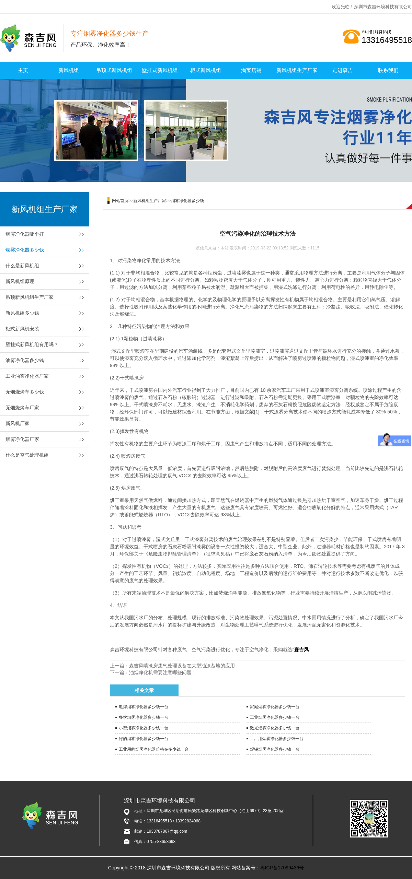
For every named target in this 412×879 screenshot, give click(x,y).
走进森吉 (342, 70)
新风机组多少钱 (22, 313)
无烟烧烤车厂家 (22, 407)
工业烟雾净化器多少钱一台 (274, 717)
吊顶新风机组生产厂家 (29, 297)
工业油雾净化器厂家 (27, 376)
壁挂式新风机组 (160, 70)
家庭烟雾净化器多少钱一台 (274, 706)
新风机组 (68, 70)
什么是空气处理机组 (27, 455)
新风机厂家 (17, 423)
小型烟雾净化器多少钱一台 (143, 728)
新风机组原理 (19, 281)
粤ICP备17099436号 (282, 867)
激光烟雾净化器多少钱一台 (274, 728)
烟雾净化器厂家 (22, 439)
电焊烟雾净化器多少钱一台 (143, 706)
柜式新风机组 (205, 70)
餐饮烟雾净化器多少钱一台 (143, 717)
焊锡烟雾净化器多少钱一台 (274, 749)
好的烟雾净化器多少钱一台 (143, 738)
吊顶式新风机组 (114, 70)
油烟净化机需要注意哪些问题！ (162, 672)
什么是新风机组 (22, 265)
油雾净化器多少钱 (24, 360)
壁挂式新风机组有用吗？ (31, 344)
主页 (23, 70)
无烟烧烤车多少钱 (24, 392)
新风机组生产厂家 (297, 70)
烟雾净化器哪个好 (24, 234)
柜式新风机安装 (22, 328)
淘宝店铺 (251, 70)
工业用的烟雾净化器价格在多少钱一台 (154, 749)
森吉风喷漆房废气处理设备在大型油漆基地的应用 (182, 665)
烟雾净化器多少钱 (24, 250)
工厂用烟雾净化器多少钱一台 (277, 738)
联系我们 (388, 70)
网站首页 (120, 200)
